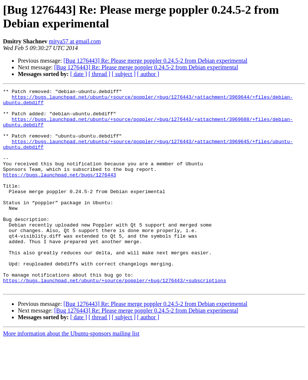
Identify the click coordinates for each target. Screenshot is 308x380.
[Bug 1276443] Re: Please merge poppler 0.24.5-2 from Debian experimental (155, 60)
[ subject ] (124, 74)
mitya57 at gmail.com (75, 41)
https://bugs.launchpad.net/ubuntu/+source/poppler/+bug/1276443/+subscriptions (114, 319)
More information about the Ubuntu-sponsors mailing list (71, 373)
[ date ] (78, 74)
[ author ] (148, 74)
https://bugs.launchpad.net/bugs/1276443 (59, 192)
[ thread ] (99, 74)
